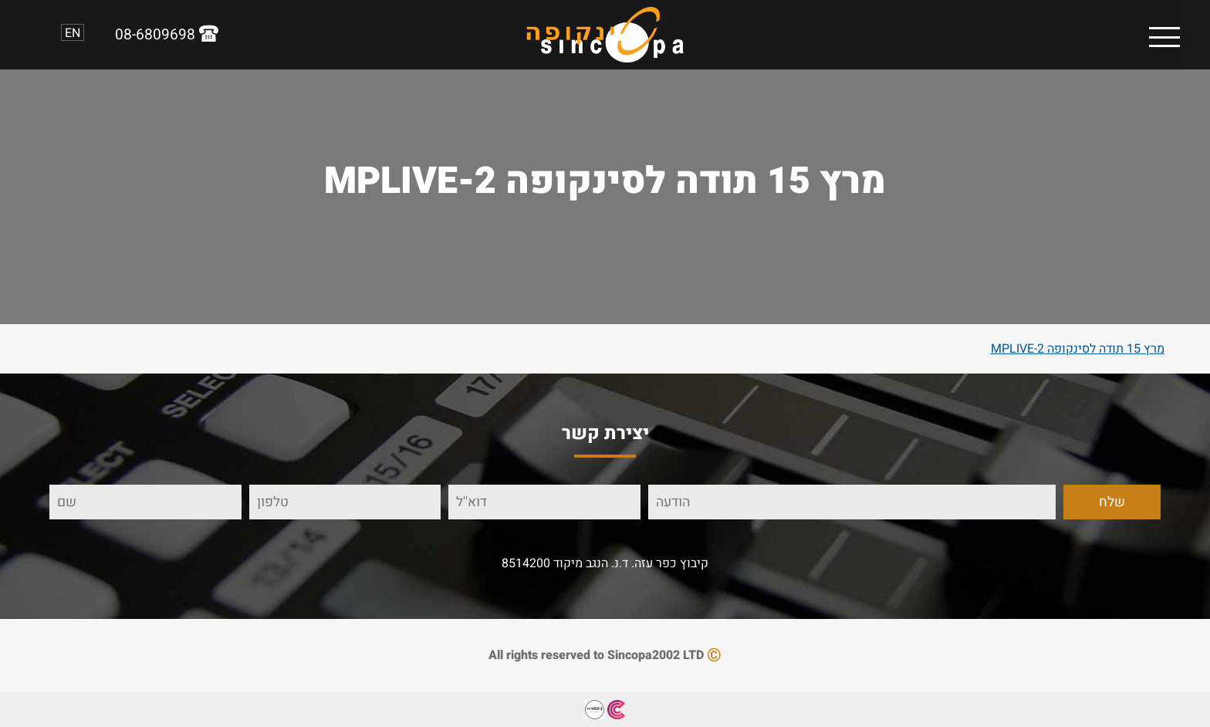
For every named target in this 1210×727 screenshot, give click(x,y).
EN (72, 32)
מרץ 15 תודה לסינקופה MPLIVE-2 (1077, 349)
